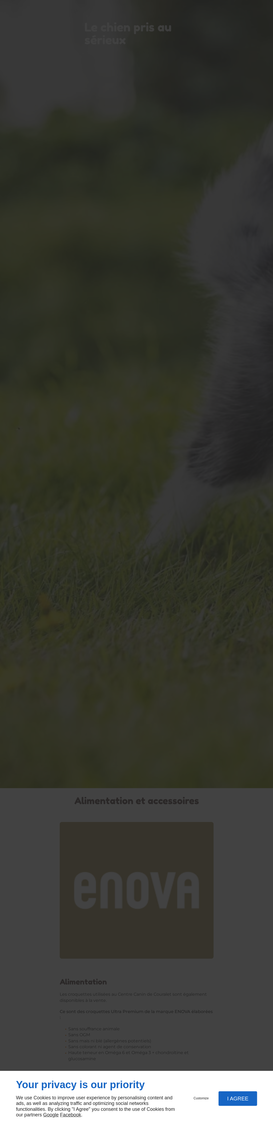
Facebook (70, 1114)
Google (51, 1114)
